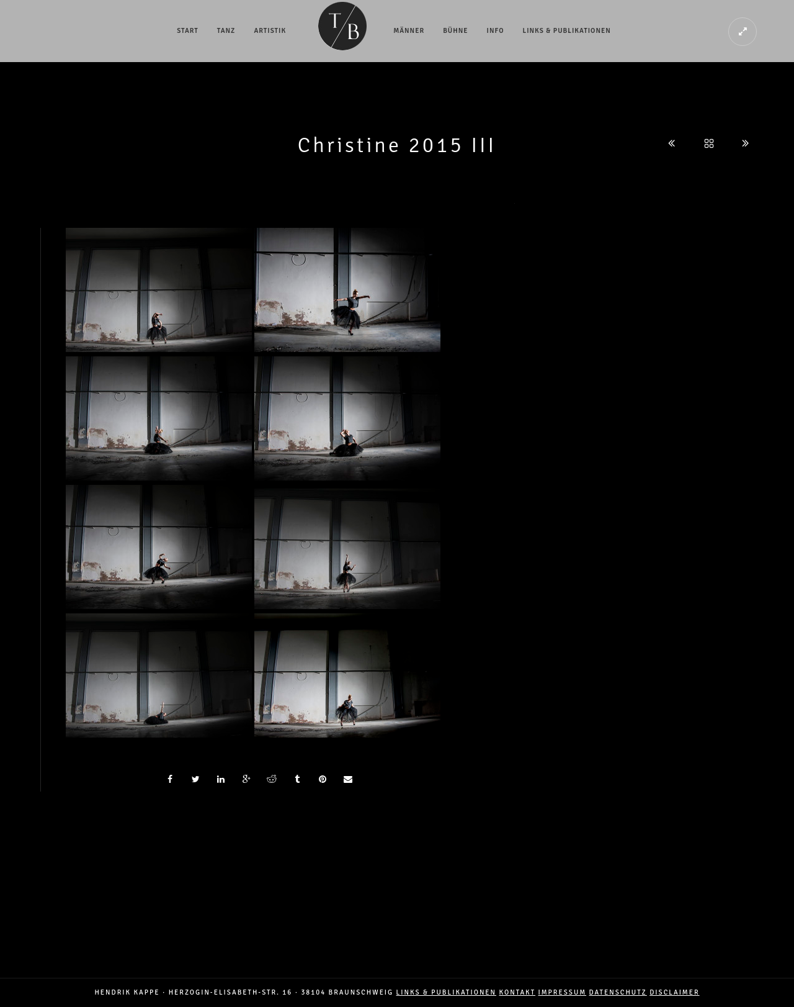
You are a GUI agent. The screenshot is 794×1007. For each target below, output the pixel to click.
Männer (408, 31)
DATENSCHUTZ (618, 992)
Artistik (270, 31)
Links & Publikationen (567, 31)
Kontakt (517, 992)
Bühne (455, 31)
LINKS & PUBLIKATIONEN (446, 992)
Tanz (226, 31)
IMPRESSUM (562, 992)
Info (495, 31)
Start (187, 31)
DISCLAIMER (674, 992)
